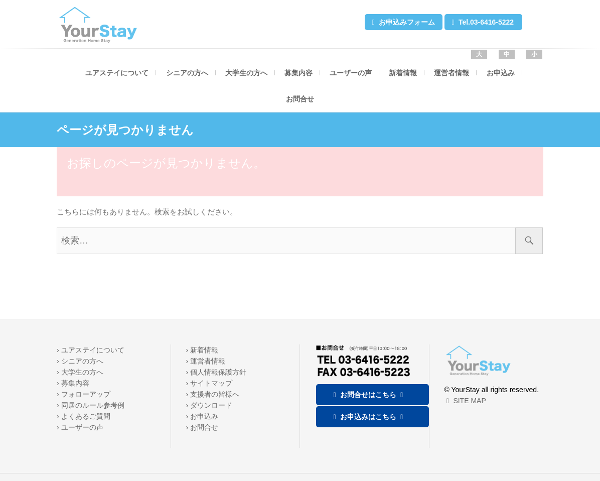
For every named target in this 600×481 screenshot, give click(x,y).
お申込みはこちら (368, 417)
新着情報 (403, 73)
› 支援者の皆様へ (213, 394)
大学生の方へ (246, 73)
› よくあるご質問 (83, 416)
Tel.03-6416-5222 (481, 22)
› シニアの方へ (80, 361)
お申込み (501, 73)
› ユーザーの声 (80, 427)
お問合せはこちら (368, 395)
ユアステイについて (116, 73)
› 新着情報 (202, 350)
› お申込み (202, 416)
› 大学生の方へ (80, 372)
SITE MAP (465, 401)
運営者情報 (451, 73)
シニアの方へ (187, 73)
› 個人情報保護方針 (216, 372)
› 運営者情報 (206, 361)
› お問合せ (202, 427)
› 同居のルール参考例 (90, 405)
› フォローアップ (83, 394)
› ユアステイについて (90, 350)
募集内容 (298, 73)
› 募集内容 (73, 383)
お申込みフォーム (402, 22)
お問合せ (300, 99)
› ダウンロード (209, 405)
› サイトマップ (209, 383)
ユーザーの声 (351, 73)
